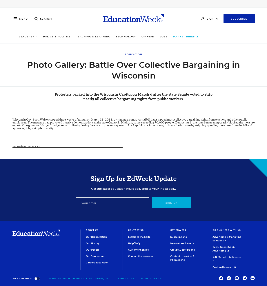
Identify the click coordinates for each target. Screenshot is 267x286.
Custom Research (224, 267)
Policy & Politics (82, 36)
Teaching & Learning (118, 36)
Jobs (189, 36)
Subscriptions (178, 237)
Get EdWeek (178, 230)
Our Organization (96, 237)
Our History (92, 243)
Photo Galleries (19, 146)
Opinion (173, 36)
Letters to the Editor (139, 237)
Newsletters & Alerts (182, 243)
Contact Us (136, 230)
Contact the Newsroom (141, 256)
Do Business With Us (226, 230)
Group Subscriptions (182, 249)
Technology (151, 36)
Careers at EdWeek (97, 262)
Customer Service (138, 249)
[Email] (112, 202)
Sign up (171, 202)
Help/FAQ (134, 243)
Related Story (33, 146)
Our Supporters (95, 256)
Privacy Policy (151, 278)
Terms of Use (125, 278)
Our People (92, 249)
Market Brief (210, 36)
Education (133, 54)
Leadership (53, 36)
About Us (92, 230)
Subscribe (239, 18)
